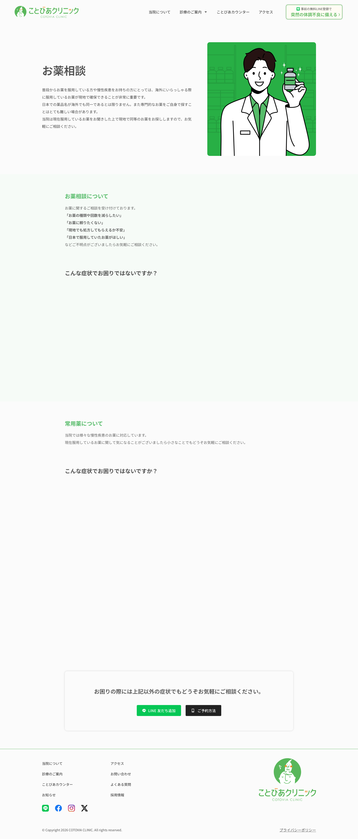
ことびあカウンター (233, 12)
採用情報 (118, 795)
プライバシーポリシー (297, 830)
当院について (160, 12)
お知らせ (49, 795)
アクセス (266, 12)
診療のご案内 (194, 12)
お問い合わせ (121, 774)
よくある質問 (121, 784)
